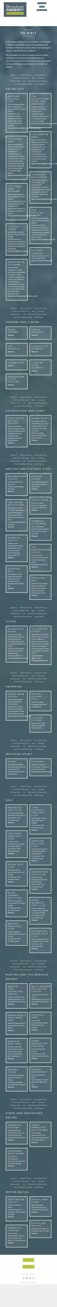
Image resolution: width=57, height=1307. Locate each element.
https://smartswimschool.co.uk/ (19, 716)
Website (11, 335)
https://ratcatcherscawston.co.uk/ (44, 123)
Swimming (41, 78)
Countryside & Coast (40, 75)
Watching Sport (15, 81)
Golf (24, 81)
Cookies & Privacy (28, 1274)
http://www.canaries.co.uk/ (41, 771)
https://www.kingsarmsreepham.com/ (22, 215)
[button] (28, 21)
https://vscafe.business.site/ (42, 260)
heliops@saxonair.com (39, 660)
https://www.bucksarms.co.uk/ (19, 175)
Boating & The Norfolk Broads (37, 81)
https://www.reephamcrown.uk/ (43, 239)
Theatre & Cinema (25, 75)
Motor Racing (39, 84)
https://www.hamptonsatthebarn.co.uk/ (22, 296)
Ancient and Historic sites (21, 78)
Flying (33, 78)
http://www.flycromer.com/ (18, 658)
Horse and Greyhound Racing (23, 84)
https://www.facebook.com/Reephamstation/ (25, 128)
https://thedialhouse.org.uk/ (18, 251)
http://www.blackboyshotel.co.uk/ (44, 199)
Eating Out (13, 75)
